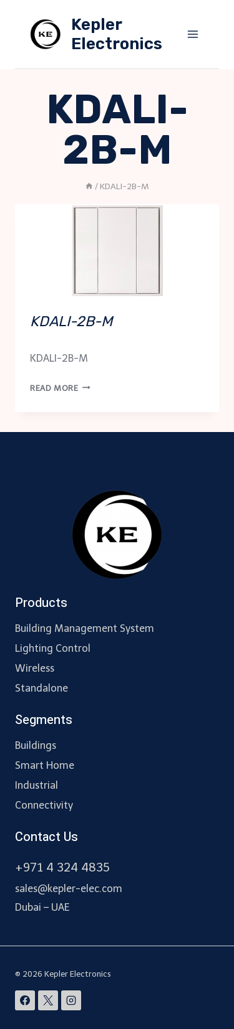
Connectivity (44, 805)
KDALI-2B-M (71, 321)
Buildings (35, 745)
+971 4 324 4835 (62, 867)
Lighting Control (52, 648)
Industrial (36, 785)
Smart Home (44, 765)
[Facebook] (25, 1000)
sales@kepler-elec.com (68, 889)
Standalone (41, 688)
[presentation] (117, 251)
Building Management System (84, 628)
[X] (48, 1000)
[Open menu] (192, 34)
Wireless (34, 668)
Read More (60, 388)
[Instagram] (71, 1000)
